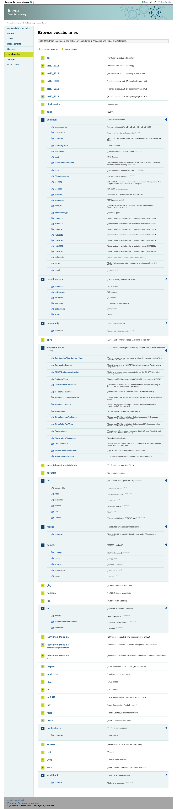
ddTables (59, 298)
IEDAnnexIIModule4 (58, 655)
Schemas (11, 49)
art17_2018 (53, 96)
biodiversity (53, 104)
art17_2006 (53, 81)
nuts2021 (59, 246)
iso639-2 (58, 182)
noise (50, 720)
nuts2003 (59, 218)
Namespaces (13, 64)
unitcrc (58, 517)
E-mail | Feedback (15, 800)
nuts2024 (59, 251)
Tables (10, 38)
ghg (49, 585)
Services (11, 59)
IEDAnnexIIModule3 (58, 644)
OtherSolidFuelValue (64, 424)
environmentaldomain (64, 162)
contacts (59, 286)
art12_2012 (53, 65)
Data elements (14, 44)
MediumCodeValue (63, 392)
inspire (50, 666)
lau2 (49, 689)
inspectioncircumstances (66, 622)
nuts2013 (59, 235)
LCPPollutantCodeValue (65, 385)
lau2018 (51, 697)
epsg (57, 170)
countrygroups (61, 145)
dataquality (53, 323)
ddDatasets (60, 292)
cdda (49, 112)
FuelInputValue (61, 379)
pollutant (59, 628)
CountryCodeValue (63, 365)
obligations (60, 309)
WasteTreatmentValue (64, 456)
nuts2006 (59, 224)
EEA (19, 2)
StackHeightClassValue (65, 438)
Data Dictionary (29, 23)
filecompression (62, 176)
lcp (48, 705)
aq (48, 58)
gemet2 (51, 545)
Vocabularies (13, 54)
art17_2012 (53, 89)
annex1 (58, 616)
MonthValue (60, 411)
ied (48, 608)
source (58, 564)
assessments (61, 127)
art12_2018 (53, 73)
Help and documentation (18, 28)
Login (146, 2)
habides (51, 593)
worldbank (53, 775)
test (49, 752)
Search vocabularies (50, 49)
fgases (50, 527)
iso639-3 (58, 189)
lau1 (49, 682)
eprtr (49, 340)
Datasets (11, 33)
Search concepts (71, 49)
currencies (59, 151)
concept (58, 552)
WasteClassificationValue (66, 451)
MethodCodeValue (63, 404)
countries (59, 138)
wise (49, 767)
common (52, 119)
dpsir (57, 157)
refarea (58, 506)
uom (49, 760)
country (58, 782)
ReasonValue (61, 431)
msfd (49, 713)
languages (59, 200)
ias (48, 601)
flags (57, 494)
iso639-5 (58, 194)
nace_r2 (58, 206)
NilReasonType (61, 213)
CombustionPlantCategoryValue (69, 358)
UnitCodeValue (61, 444)
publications (54, 728)
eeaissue (59, 303)
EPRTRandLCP (55, 347)
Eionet (18, 23)
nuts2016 (59, 240)
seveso (51, 744)
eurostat (51, 473)
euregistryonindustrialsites (62, 465)
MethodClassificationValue (67, 397)
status (57, 314)
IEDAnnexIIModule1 (58, 637)
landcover (52, 674)
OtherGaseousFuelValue (66, 417)
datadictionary (55, 279)
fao (48, 480)
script (57, 263)
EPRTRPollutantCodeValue (67, 372)
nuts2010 (59, 229)
